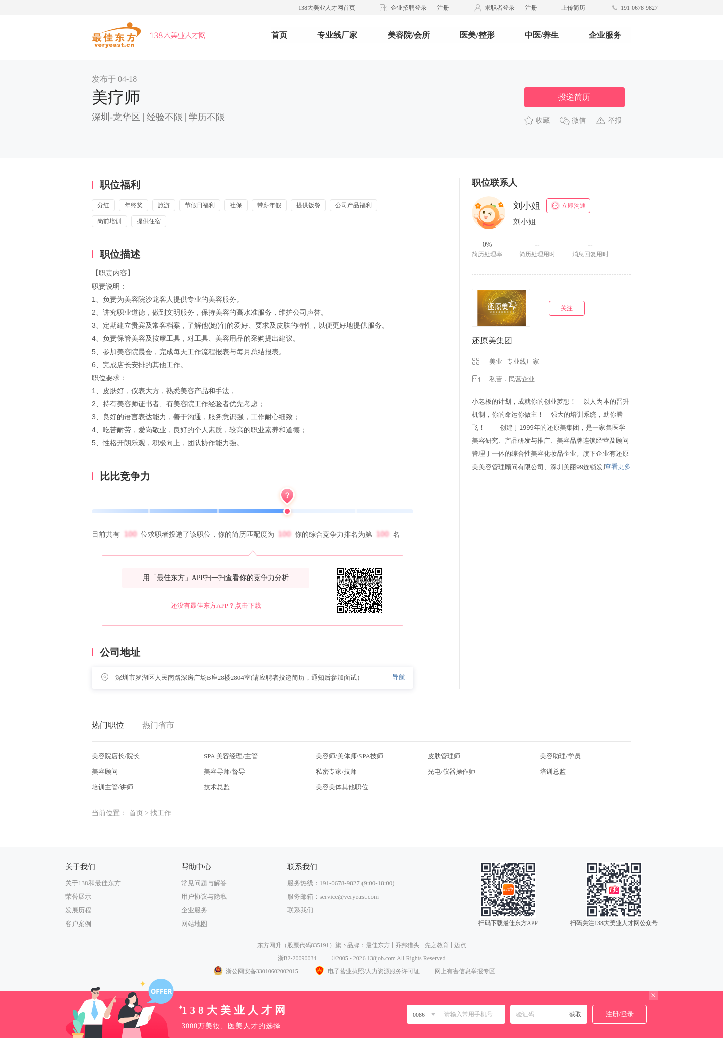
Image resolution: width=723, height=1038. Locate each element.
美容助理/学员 (560, 756)
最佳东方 (378, 945)
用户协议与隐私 (204, 896)
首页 (279, 35)
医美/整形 (477, 35)
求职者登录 (500, 7)
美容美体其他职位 (342, 787)
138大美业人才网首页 (326, 7)
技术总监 (217, 787)
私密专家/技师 (336, 771)
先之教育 (437, 945)
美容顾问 (105, 771)
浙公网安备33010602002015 (255, 971)
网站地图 (194, 924)
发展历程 (78, 910)
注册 (443, 7)
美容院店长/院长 (116, 756)
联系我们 (300, 910)
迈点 (460, 945)
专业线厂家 (337, 35)
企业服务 (605, 35)
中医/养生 (542, 35)
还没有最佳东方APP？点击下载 (216, 605)
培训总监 (553, 771)
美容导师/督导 (224, 771)
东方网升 (269, 945)
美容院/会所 (409, 35)
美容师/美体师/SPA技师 (349, 756)
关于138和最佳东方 (93, 883)
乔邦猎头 (407, 945)
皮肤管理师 (444, 756)
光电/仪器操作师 (451, 771)
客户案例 (78, 924)
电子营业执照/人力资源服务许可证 (366, 971)
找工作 (160, 813)
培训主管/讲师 (112, 787)
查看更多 (618, 466)
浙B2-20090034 (297, 958)
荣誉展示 (78, 896)
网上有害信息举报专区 (465, 971)
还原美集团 (492, 340)
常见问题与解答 (204, 883)
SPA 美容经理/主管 (231, 756)
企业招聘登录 (409, 7)
